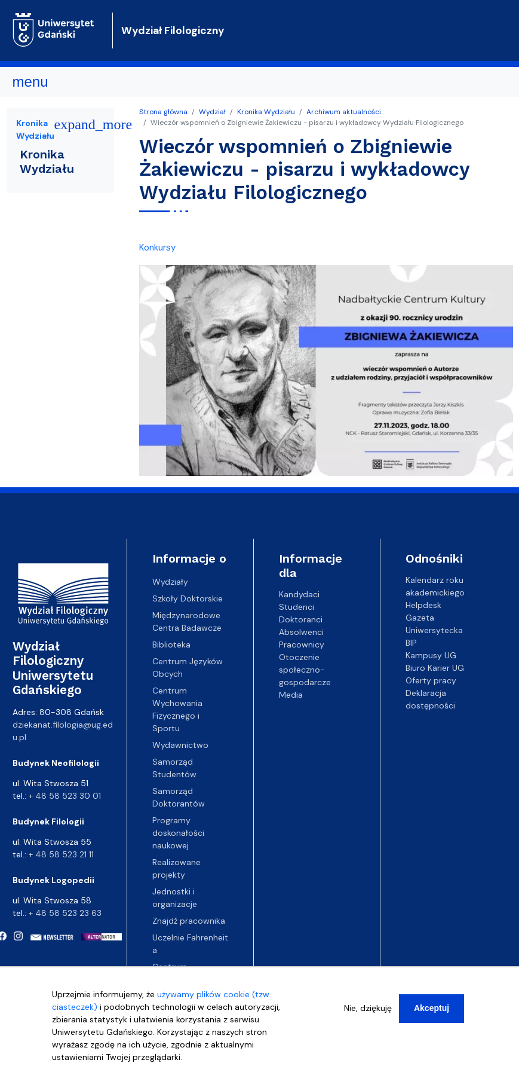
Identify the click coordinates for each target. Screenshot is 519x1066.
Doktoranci (301, 619)
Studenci (296, 606)
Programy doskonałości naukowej (178, 833)
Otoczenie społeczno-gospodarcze (305, 670)
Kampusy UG (431, 655)
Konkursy (157, 247)
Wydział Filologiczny (173, 30)
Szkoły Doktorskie (187, 598)
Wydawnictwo (180, 745)
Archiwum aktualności (343, 112)
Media (291, 694)
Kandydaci (299, 594)
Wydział (212, 112)
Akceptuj (431, 1016)
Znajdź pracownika (188, 920)
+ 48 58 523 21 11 (61, 854)
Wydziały (170, 581)
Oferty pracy (431, 680)
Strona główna (163, 112)
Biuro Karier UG (435, 667)
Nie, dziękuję (368, 1015)
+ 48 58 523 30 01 (65, 795)
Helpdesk (423, 605)
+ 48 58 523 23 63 (65, 913)
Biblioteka (171, 644)
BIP (411, 642)
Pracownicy (301, 644)
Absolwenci (301, 632)
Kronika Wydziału (266, 112)
